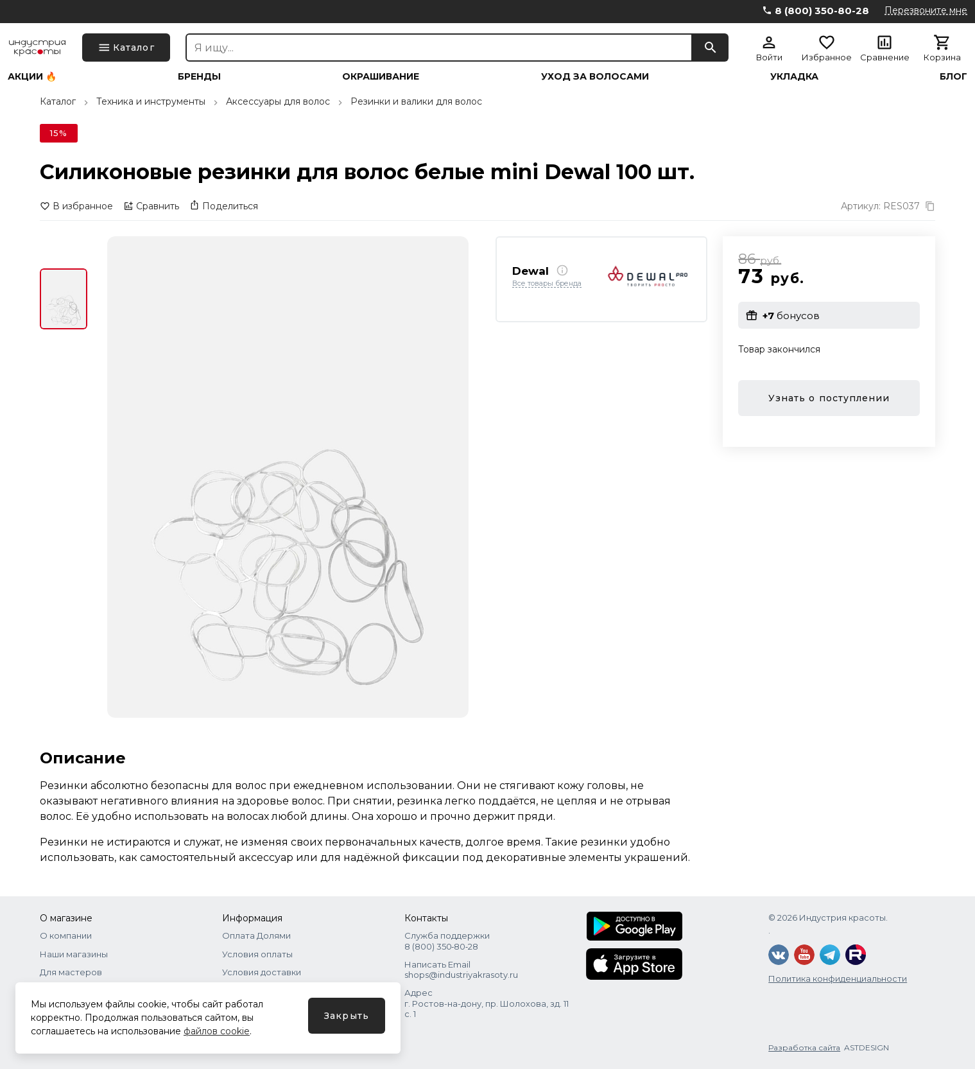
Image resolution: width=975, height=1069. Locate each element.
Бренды (199, 76)
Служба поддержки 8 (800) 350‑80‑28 (447, 940)
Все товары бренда (547, 284)
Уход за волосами (595, 76)
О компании (66, 935)
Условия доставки (261, 972)
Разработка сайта (804, 1047)
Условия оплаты (257, 954)
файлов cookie (217, 1031)
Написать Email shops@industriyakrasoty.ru (461, 969)
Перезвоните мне (925, 10)
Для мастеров (71, 972)
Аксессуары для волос (278, 101)
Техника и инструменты (150, 101)
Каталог (58, 101)
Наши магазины (74, 954)
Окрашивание (380, 76)
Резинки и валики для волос (416, 101)
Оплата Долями (256, 935)
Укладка (794, 76)
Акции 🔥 (32, 76)
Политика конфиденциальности (837, 978)
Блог (953, 76)
